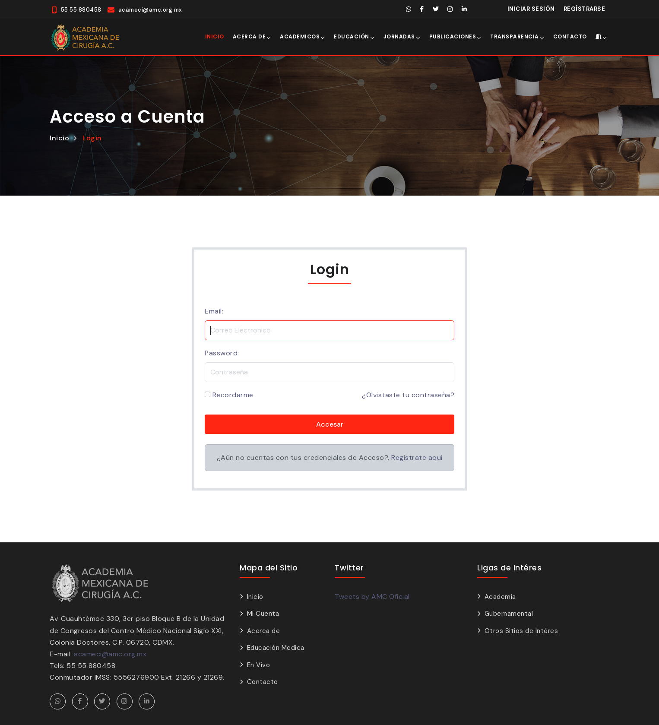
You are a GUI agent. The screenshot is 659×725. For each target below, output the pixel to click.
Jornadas (399, 36)
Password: (222, 352)
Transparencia (514, 36)
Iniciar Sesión (531, 9)
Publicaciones (452, 36)
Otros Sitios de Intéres (521, 630)
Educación (351, 36)
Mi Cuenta (263, 612)
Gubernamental (509, 612)
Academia (500, 596)
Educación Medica (275, 647)
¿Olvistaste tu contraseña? (408, 394)
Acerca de (249, 36)
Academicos (300, 36)
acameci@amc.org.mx (110, 653)
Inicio (214, 36)
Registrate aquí (417, 457)
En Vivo (258, 664)
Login (92, 137)
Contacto (570, 36)
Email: (214, 310)
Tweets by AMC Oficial (372, 595)
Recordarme (232, 394)
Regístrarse (584, 9)
